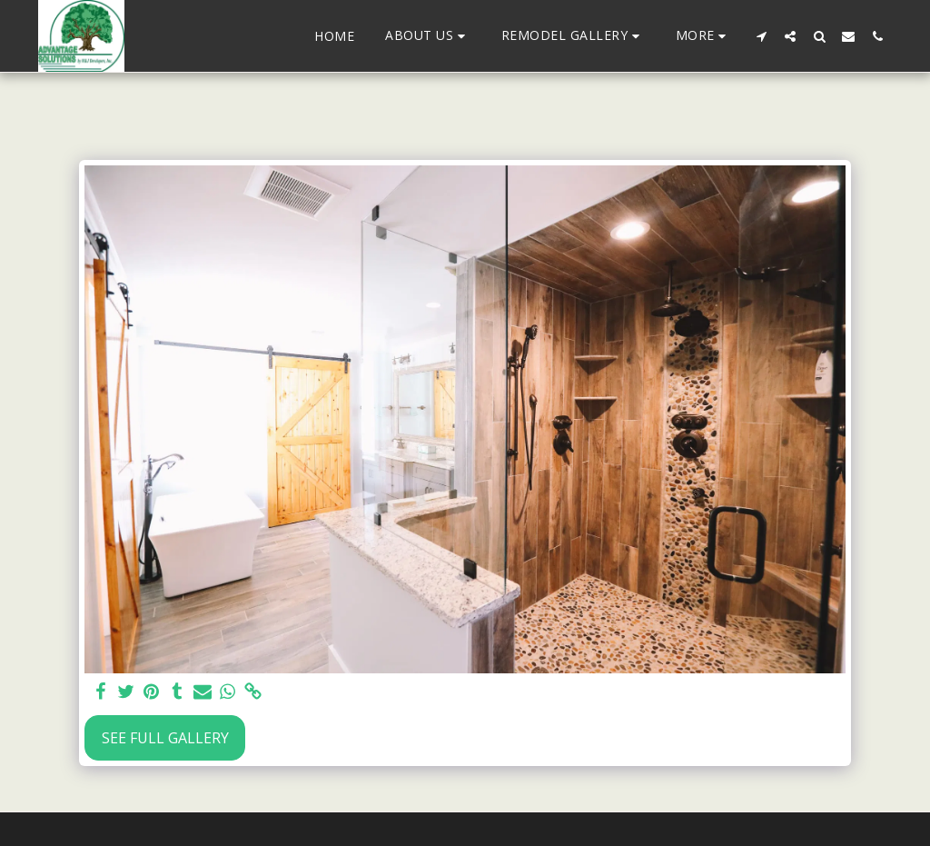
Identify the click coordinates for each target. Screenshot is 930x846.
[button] (428, 36)
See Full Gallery (165, 738)
